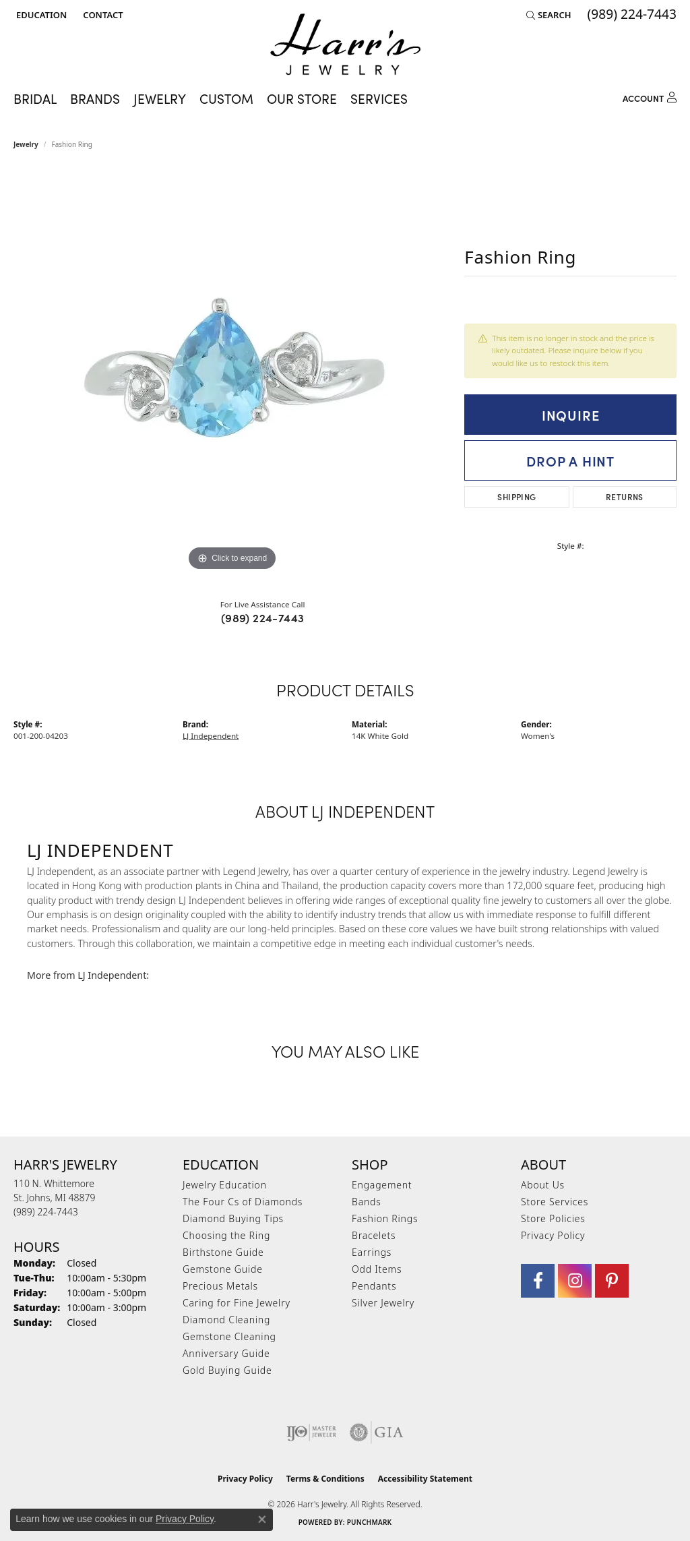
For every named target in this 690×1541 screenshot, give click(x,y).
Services (379, 98)
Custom (226, 98)
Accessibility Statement (425, 1478)
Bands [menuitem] (366, 1201)
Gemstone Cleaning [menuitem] (229, 1336)
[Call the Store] (45, 1211)
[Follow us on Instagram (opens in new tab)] (575, 1281)
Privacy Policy (553, 1235)
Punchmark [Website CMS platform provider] (369, 1522)
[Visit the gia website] (377, 1432)
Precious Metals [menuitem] (220, 1285)
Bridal (35, 98)
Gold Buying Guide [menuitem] (227, 1370)
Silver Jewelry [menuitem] (383, 1302)
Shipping (516, 496)
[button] (40, 14)
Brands (95, 98)
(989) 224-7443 (263, 617)
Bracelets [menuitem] (374, 1235)
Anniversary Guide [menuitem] (226, 1353)
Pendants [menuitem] (374, 1285)
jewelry (25, 144)
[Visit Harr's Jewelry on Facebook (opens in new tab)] (538, 1281)
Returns (625, 496)
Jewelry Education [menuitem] (225, 1184)
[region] (232, 372)
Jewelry (159, 98)
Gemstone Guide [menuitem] (223, 1269)
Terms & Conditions (325, 1478)
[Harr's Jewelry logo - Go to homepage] (345, 44)
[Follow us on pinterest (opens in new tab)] (612, 1281)
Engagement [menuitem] (382, 1184)
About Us (543, 1184)
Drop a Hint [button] (570, 460)
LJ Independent (211, 736)
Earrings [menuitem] (371, 1252)
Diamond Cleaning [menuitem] (226, 1319)
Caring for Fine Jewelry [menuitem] (236, 1302)
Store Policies (553, 1218)
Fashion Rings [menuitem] (385, 1218)
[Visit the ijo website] (311, 1432)
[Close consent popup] (262, 1519)
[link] (101, 14)
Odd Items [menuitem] (377, 1269)
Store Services (554, 1201)
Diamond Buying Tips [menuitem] (233, 1218)
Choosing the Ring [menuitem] (226, 1235)
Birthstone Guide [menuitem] (223, 1252)
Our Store (302, 98)
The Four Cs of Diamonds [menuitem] (243, 1201)
